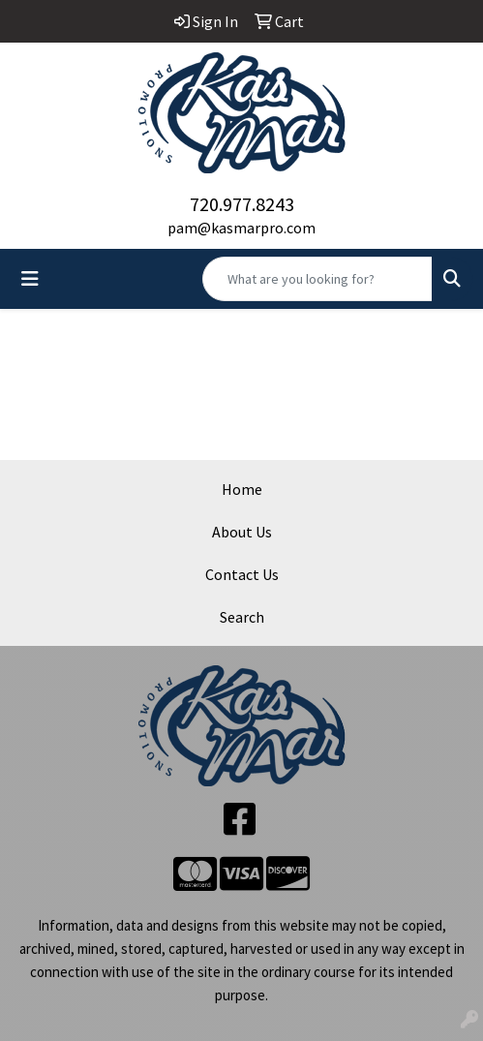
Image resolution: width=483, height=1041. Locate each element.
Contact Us (242, 574)
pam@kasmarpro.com (241, 227)
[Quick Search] (317, 279)
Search (242, 617)
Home (242, 489)
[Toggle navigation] (30, 278)
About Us (242, 531)
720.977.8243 (242, 204)
